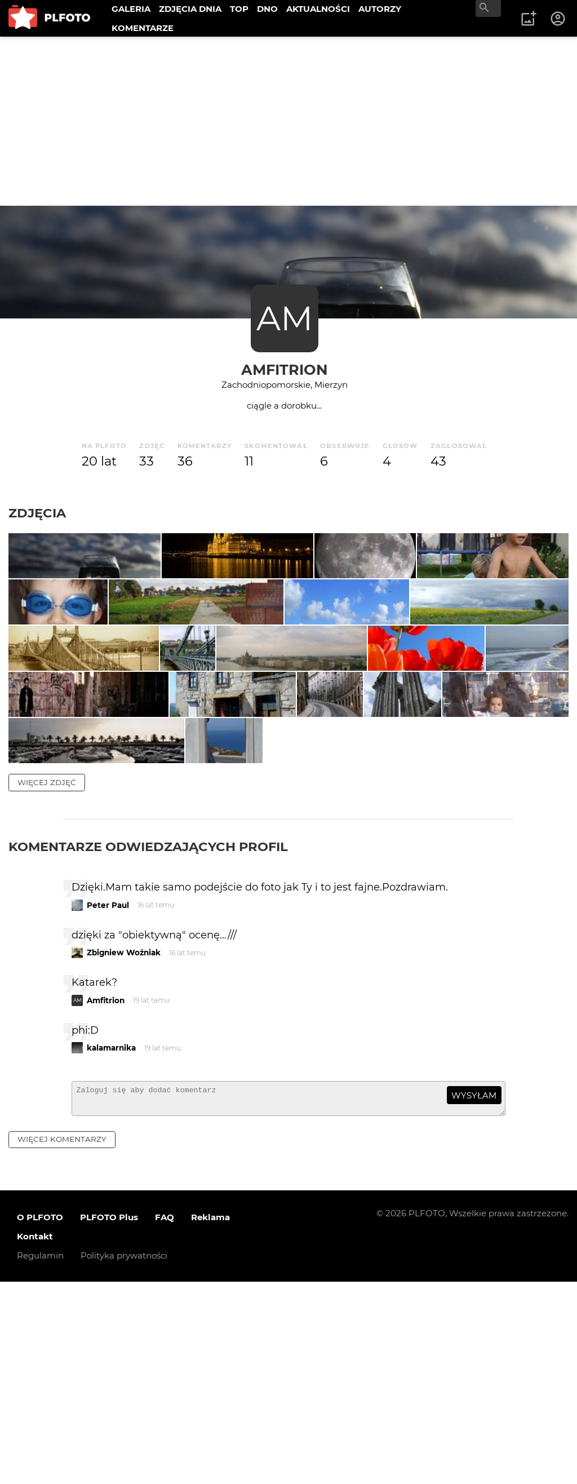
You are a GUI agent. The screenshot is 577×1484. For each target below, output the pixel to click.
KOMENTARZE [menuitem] (143, 28)
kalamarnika (111, 1245)
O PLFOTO (40, 1419)
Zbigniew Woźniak (124, 1149)
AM (284, 318)
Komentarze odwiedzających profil (148, 1044)
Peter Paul (108, 1102)
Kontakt (35, 1438)
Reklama (210, 1419)
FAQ (164, 1419)
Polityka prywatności (124, 1457)
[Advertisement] (288, 121)
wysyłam (473, 1292)
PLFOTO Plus (109, 1419)
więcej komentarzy (61, 1341)
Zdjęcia (37, 513)
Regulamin (40, 1457)
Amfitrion (284, 369)
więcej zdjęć (46, 979)
